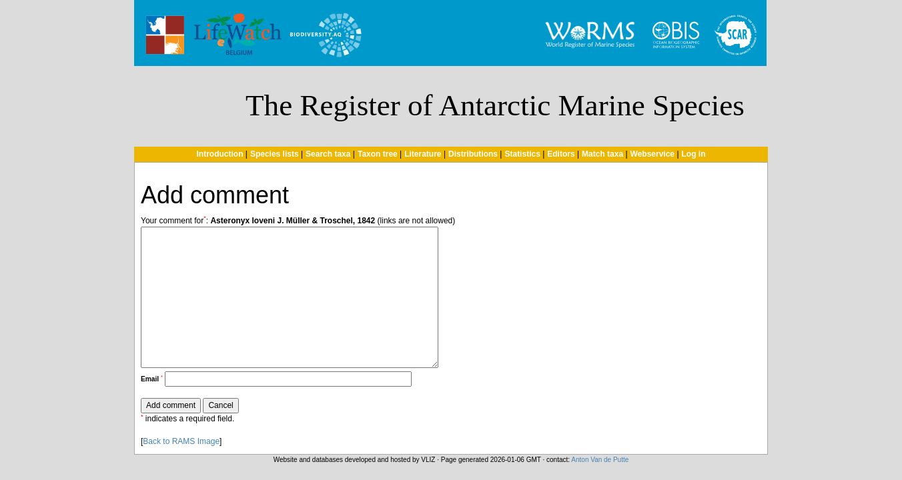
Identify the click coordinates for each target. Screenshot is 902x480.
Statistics (522, 154)
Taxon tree (378, 154)
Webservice (652, 154)
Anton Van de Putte (599, 459)
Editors (560, 154)
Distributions (473, 154)
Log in (694, 154)
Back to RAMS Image (181, 441)
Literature (422, 154)
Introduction (219, 154)
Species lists (274, 154)
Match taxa (602, 154)
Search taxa (328, 154)
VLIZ (428, 459)
